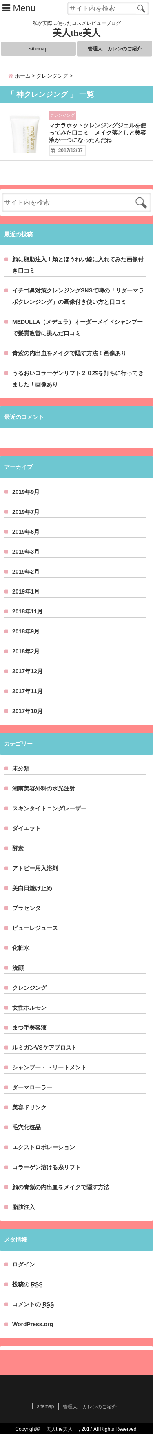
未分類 (20, 768)
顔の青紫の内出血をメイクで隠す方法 (60, 1187)
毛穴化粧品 (26, 1127)
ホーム (19, 76)
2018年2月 (26, 651)
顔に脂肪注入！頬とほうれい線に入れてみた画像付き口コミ (78, 265)
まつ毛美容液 (29, 1027)
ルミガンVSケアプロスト (44, 1047)
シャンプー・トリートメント (49, 1067)
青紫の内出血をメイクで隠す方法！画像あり (69, 353)
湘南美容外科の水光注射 (43, 788)
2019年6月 (26, 531)
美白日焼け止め (32, 888)
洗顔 (18, 968)
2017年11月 (27, 691)
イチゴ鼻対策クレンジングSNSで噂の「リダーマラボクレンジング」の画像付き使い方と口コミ (78, 296)
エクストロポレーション (43, 1147)
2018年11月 (27, 611)
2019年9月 (26, 492)
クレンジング (62, 115)
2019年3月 (26, 551)
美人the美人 (81, 32)
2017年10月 (27, 711)
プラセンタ (26, 908)
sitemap (38, 49)
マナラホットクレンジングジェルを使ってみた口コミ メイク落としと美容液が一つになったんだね (97, 132)
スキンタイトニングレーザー (49, 808)
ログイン (23, 1264)
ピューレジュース (35, 928)
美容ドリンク (29, 1107)
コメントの (33, 1304)
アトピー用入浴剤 (35, 868)
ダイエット (26, 828)
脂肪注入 (23, 1207)
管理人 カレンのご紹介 (115, 49)
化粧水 (20, 948)
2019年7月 (26, 512)
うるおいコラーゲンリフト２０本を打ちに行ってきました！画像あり (78, 379)
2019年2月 (26, 571)
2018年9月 (26, 631)
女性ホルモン (29, 1007)
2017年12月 (27, 671)
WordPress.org (32, 1324)
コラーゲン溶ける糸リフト (46, 1167)
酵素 (18, 848)
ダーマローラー (32, 1087)
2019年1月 (26, 591)
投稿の (27, 1284)
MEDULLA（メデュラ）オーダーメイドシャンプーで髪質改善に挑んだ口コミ (77, 327)
